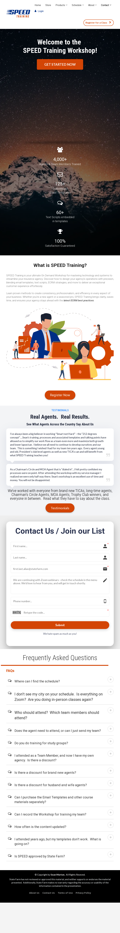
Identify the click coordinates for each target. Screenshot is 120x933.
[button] (111, 681)
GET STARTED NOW (60, 64)
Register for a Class (98, 22)
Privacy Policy (83, 894)
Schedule (76, 5)
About (91, 5)
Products (60, 5)
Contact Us (48, 894)
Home (38, 5)
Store (48, 5)
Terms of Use (65, 894)
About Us (34, 894)
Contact (105, 5)
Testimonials (60, 508)
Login (39, 11)
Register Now (60, 395)
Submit (60, 626)
